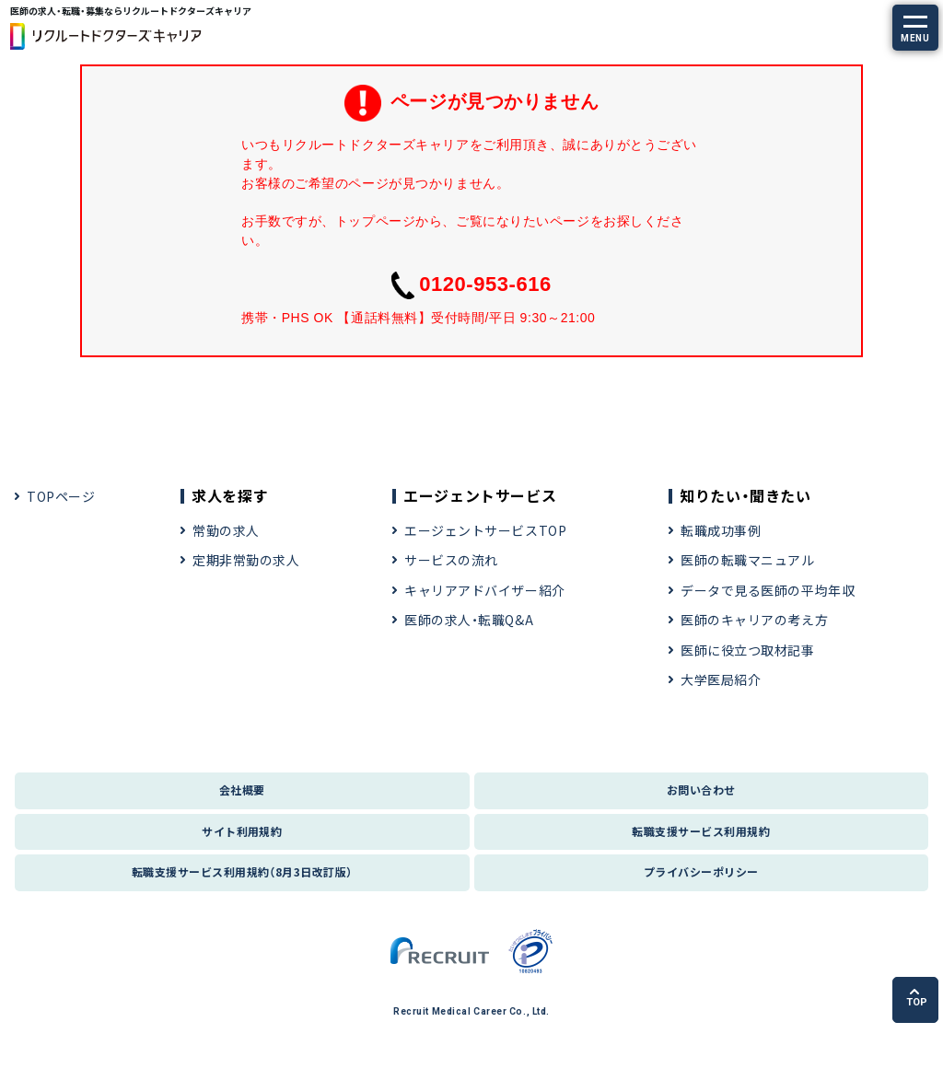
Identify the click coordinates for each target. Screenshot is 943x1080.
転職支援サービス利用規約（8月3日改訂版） (242, 871)
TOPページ (61, 496)
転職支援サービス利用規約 (701, 831)
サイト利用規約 (242, 831)
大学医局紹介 (721, 679)
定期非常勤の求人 (245, 560)
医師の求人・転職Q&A (468, 619)
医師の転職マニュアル (748, 560)
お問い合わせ (701, 789)
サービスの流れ (451, 560)
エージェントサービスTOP (485, 530)
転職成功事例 (721, 530)
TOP (916, 998)
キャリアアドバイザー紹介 (484, 590)
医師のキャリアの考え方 (754, 619)
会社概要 (242, 789)
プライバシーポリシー (701, 871)
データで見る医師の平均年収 (768, 590)
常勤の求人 (226, 530)
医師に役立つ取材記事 (748, 650)
